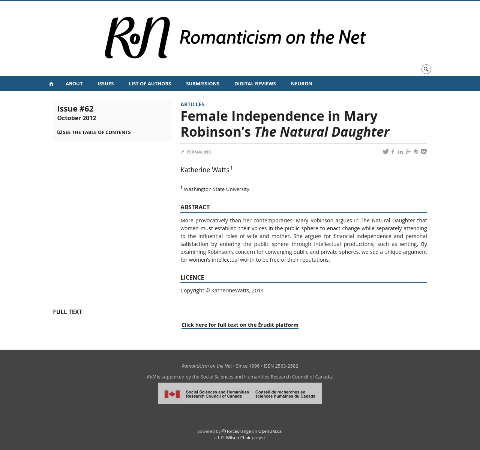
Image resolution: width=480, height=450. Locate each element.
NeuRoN (301, 83)
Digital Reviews (255, 83)
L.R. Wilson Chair (234, 437)
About (74, 83)
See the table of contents (97, 132)
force (239, 431)
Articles (192, 104)
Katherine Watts (205, 169)
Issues (106, 83)
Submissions (202, 83)
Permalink (195, 152)
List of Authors (150, 83)
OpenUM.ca (270, 431)
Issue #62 (76, 112)
